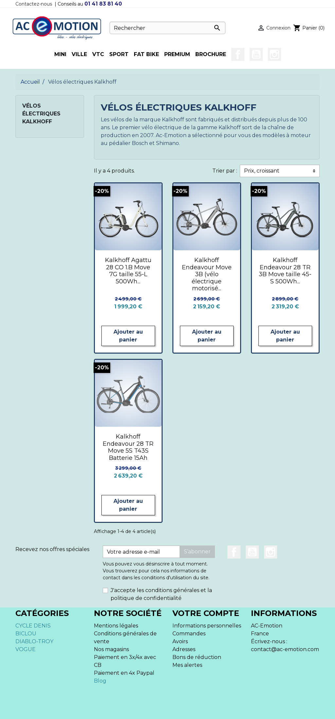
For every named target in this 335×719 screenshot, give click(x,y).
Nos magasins (111, 649)
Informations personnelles (206, 626)
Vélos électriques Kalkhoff (41, 114)
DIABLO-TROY (34, 641)
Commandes (188, 633)
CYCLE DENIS (33, 626)
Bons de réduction (196, 657)
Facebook (237, 54)
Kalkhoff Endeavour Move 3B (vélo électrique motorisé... (207, 274)
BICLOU (25, 633)
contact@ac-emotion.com (285, 649)
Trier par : (224, 171)
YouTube (256, 54)
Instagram (274, 54)
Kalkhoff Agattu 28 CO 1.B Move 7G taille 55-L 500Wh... (128, 271)
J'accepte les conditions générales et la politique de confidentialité (161, 594)
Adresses (183, 649)
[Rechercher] (167, 28)
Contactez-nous (33, 4)
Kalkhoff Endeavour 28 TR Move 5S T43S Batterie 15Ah (128, 447)
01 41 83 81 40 (103, 4)
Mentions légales (116, 626)
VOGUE (25, 649)
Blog (100, 681)
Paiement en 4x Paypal (124, 673)
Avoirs (180, 641)
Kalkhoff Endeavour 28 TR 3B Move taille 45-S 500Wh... (285, 271)
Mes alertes (187, 665)
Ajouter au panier (128, 336)
